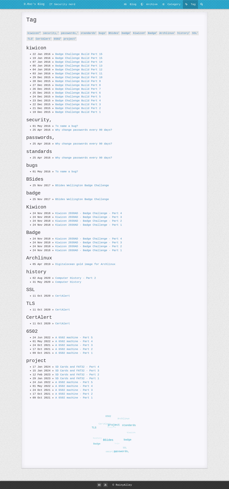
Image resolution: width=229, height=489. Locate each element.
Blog (130, 4)
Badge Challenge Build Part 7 (78, 89)
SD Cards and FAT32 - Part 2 (77, 374)
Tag (190, 4)
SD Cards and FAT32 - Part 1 (77, 378)
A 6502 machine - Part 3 (74, 345)
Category (171, 4)
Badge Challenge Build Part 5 (78, 96)
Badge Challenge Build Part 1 (78, 112)
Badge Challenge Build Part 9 (78, 81)
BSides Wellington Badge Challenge (82, 185)
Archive (149, 4)
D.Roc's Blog (34, 4)
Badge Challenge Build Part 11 (78, 73)
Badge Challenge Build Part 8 (78, 85)
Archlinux (167, 33)
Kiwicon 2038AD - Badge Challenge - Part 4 (88, 213)
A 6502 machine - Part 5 (74, 337)
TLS (30, 38)
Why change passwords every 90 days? (83, 129)
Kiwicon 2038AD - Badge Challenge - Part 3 (88, 217)
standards (88, 33)
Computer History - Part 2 (75, 278)
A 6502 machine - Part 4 (74, 341)
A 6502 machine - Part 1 (74, 353)
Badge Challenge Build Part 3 (78, 104)
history (183, 33)
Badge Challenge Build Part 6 (78, 92)
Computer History (68, 282)
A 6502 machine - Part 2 (74, 349)
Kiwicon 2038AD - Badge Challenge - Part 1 (88, 224)
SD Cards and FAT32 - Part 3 (77, 370)
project (70, 38)
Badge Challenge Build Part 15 (78, 54)
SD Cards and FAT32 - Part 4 (77, 366)
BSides (114, 33)
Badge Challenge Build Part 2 (78, 108)
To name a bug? (66, 126)
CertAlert (43, 38)
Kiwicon (139, 33)
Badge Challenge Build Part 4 (78, 100)
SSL (195, 33)
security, (51, 33)
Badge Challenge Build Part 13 (78, 65)
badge (126, 33)
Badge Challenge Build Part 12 (78, 69)
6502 (57, 38)
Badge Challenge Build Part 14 (78, 61)
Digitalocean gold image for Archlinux (85, 264)
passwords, (69, 33)
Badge (152, 33)
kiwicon (34, 33)
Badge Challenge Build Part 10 (78, 77)
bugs (102, 33)
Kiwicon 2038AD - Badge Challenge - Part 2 (88, 220)
